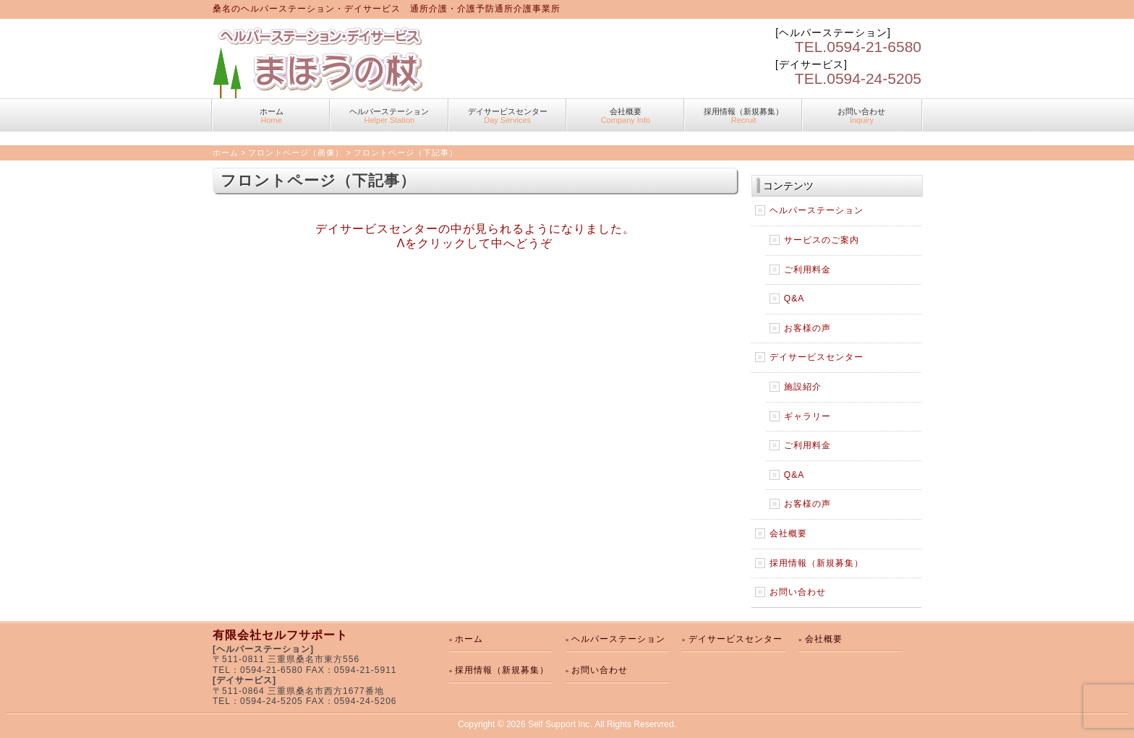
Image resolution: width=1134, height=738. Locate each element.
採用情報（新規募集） (743, 115)
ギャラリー (807, 416)
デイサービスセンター (507, 115)
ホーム (271, 115)
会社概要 (625, 115)
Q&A (794, 298)
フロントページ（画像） (296, 152)
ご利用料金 (807, 270)
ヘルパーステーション (389, 115)
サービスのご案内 (821, 240)
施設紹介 (803, 387)
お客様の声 (807, 328)
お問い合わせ (861, 115)
